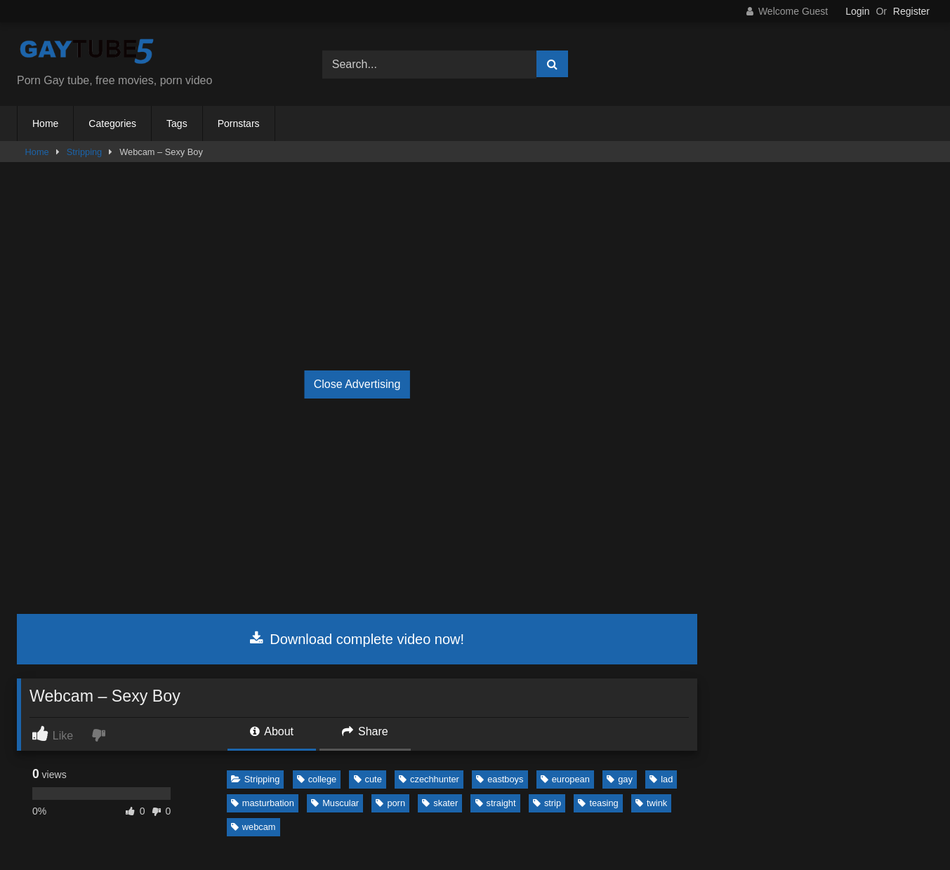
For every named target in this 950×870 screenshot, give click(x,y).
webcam (253, 827)
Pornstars (239, 123)
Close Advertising (357, 384)
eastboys (499, 779)
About (271, 731)
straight (495, 803)
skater (440, 803)
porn (390, 803)
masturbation (262, 803)
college (317, 779)
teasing (598, 803)
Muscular (335, 803)
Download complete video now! (357, 639)
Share (365, 731)
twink (651, 803)
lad (661, 779)
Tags (176, 123)
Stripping (85, 152)
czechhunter (429, 779)
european (565, 779)
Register (911, 11)
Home (45, 123)
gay (620, 779)
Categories (112, 123)
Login (857, 11)
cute (368, 779)
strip (547, 803)
